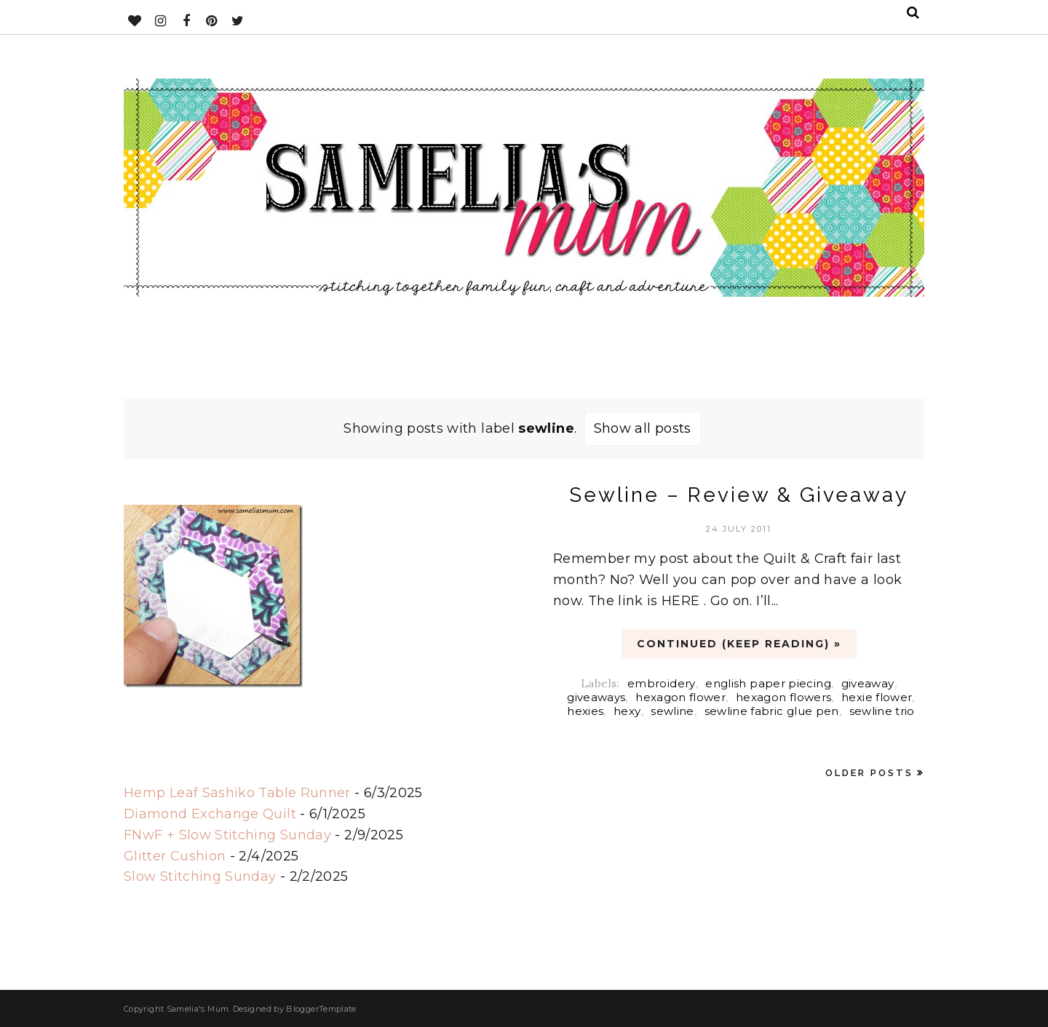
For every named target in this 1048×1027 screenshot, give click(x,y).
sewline (672, 711)
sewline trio (882, 711)
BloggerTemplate (321, 1009)
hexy (627, 711)
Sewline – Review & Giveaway (738, 495)
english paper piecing (768, 683)
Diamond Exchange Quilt (210, 814)
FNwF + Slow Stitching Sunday (227, 835)
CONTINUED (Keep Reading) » (739, 643)
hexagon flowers (783, 697)
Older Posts (869, 772)
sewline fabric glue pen (771, 711)
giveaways (596, 697)
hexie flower (876, 697)
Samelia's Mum (198, 1009)
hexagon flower (680, 697)
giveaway (867, 683)
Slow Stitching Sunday (200, 876)
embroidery (661, 683)
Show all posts (642, 428)
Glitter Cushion (175, 856)
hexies (585, 711)
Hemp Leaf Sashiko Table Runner (237, 793)
